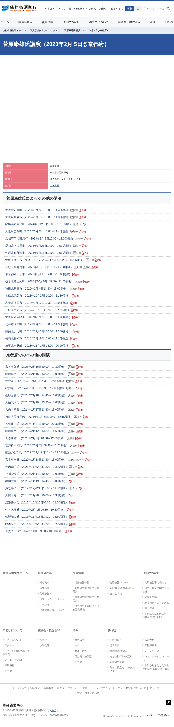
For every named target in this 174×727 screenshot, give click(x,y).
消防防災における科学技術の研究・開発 (156, 615)
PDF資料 (54, 185)
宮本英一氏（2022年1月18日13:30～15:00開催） (48, 459)
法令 (153, 22)
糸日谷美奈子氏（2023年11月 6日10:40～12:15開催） (47, 416)
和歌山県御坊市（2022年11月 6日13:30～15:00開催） (51, 267)
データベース (151, 650)
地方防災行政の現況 (120, 656)
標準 (129, 8)
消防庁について (99, 22)
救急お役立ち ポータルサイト (121, 669)
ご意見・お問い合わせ (87, 693)
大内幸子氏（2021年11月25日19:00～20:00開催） (45, 467)
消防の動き (115, 639)
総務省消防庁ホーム (13, 30)
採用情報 (9, 665)
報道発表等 (25, 22)
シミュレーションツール (156, 658)
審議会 (43, 639)
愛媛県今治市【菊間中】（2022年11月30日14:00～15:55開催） (53, 260)
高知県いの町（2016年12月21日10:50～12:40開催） (42, 331)
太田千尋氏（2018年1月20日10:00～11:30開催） (40, 495)
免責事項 (48, 688)
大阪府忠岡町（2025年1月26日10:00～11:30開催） (45, 210)
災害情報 (47, 22)
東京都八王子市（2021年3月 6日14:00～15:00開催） (42, 274)
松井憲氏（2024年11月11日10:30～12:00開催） (43, 388)
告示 (77, 645)
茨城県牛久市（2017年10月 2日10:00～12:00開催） (41, 310)
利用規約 (35, 688)
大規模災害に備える (155, 582)
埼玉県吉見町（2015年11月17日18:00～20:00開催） (42, 345)
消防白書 (114, 645)
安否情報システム (119, 582)
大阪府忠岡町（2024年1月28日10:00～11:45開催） (45, 231)
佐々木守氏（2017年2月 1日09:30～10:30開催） (39, 509)
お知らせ (44, 588)
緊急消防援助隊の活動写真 (86, 590)
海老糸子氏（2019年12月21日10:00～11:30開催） (45, 488)
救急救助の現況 (118, 650)
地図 (53, 710)
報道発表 (44, 582)
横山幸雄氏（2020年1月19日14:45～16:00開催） (40, 481)
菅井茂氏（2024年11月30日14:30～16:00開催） (43, 381)
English (80, 8)
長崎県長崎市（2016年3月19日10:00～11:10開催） (41, 338)
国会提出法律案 (83, 656)
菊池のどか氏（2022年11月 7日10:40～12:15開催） (46, 452)
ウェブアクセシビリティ (109, 688)
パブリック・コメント (52, 599)
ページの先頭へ (157, 715)
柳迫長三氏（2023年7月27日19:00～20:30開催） (44, 423)
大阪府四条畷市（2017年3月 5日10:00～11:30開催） (42, 317)
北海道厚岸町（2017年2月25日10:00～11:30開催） (41, 324)
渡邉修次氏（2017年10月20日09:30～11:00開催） (40, 502)
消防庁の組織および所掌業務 (16, 652)
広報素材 (149, 639)
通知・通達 (81, 650)
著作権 (60, 688)
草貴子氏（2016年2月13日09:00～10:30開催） (38, 531)
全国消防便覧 (116, 662)
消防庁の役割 (71, 22)
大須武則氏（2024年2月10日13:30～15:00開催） (44, 402)
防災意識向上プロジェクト (43, 30)
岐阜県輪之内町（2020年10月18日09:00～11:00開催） (47, 281)
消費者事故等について (52, 610)
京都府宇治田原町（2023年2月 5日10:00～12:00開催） (48, 238)
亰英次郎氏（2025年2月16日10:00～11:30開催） (44, 366)
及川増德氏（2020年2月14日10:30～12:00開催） (44, 474)
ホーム (5, 22)
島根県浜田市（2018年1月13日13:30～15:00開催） (41, 302)
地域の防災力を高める (156, 602)
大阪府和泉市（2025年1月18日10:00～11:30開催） (45, 217)
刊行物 (169, 22)
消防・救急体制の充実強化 (156, 590)
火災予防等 (150, 597)
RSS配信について (136, 688)
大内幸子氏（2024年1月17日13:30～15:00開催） (44, 409)
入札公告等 (46, 593)
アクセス (9, 645)
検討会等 (44, 645)
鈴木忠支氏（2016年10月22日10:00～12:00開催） (40, 524)
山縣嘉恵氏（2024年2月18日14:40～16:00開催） (44, 395)
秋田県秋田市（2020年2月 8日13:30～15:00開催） (45, 288)
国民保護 (149, 608)
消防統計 (44, 604)
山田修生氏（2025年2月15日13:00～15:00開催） (44, 374)
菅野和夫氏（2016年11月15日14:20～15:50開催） (40, 516)
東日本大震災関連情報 (121, 588)
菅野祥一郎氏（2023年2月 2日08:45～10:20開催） (45, 445)
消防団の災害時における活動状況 (86, 608)
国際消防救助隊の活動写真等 (86, 599)
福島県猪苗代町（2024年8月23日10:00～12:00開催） (47, 224)
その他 (8, 671)
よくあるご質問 (13, 660)
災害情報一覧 (82, 582)
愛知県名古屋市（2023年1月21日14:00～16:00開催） (47, 245)
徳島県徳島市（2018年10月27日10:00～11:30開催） (42, 295)
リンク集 (66, 8)
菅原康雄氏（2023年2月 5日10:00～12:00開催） (43, 438)
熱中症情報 (115, 593)
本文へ (51, 8)
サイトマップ (19, 688)
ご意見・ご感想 (97, 8)
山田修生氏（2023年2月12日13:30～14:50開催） (44, 431)
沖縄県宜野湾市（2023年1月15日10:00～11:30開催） (47, 252)
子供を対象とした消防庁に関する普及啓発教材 (156, 667)
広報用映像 (150, 645)
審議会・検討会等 (129, 22)
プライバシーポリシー (79, 688)
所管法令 (79, 639)
